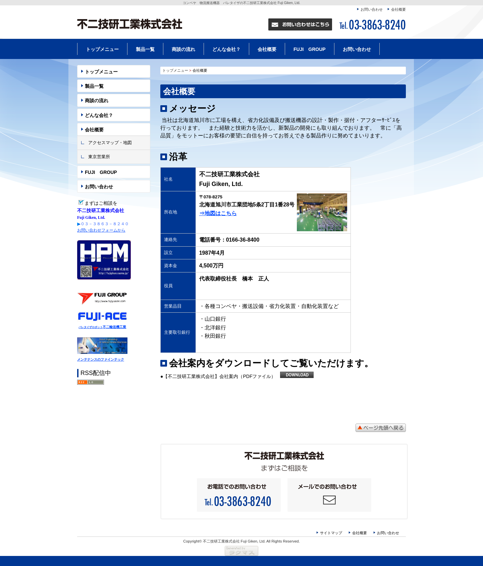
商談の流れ (183, 49)
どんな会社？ (226, 49)
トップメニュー (102, 49)
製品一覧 (145, 49)
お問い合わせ (372, 9)
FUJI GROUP (309, 49)
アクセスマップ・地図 (110, 142)
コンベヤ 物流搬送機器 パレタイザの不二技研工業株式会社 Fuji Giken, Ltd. (241, 3)
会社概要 (398, 9)
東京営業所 (99, 156)
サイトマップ (331, 533)
